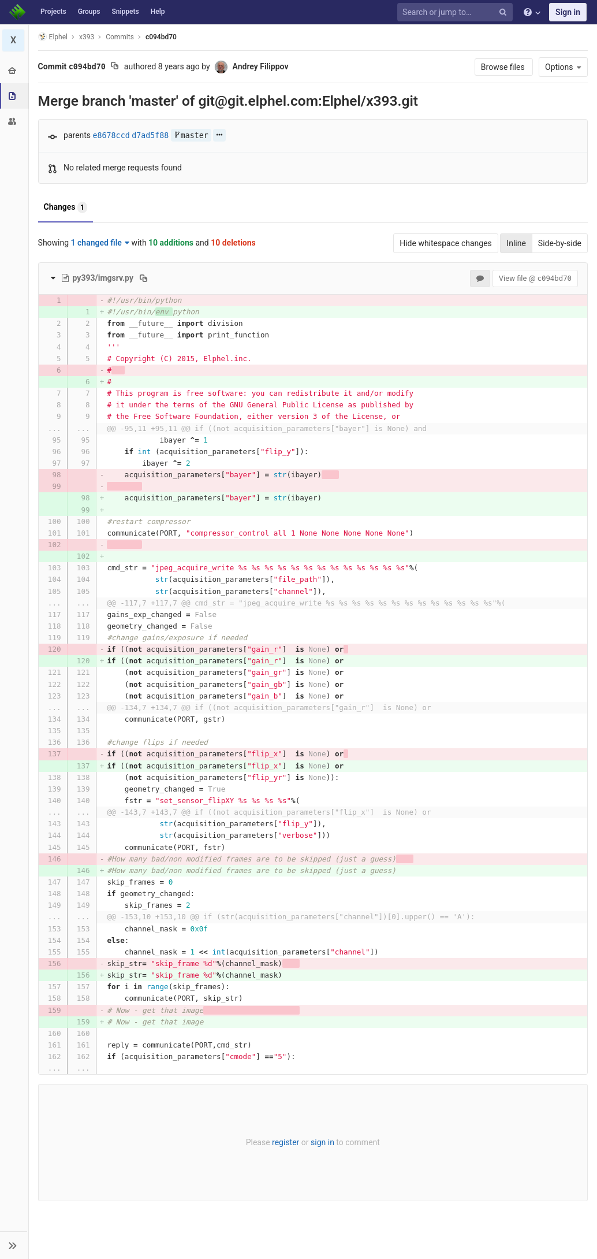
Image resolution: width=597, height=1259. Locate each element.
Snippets (125, 12)
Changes (65, 207)
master (191, 135)
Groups (89, 12)
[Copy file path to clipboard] (143, 278)
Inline (516, 243)
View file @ (535, 278)
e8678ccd (111, 135)
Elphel (53, 36)
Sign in (567, 12)
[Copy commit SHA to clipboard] (115, 67)
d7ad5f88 (150, 135)
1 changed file (100, 242)
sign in (322, 1142)
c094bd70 (161, 37)
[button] (14, 1245)
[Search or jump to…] (456, 12)
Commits (120, 37)
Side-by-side (559, 243)
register (285, 1142)
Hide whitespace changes (446, 243)
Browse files (504, 67)
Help (158, 12)
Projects (53, 12)
